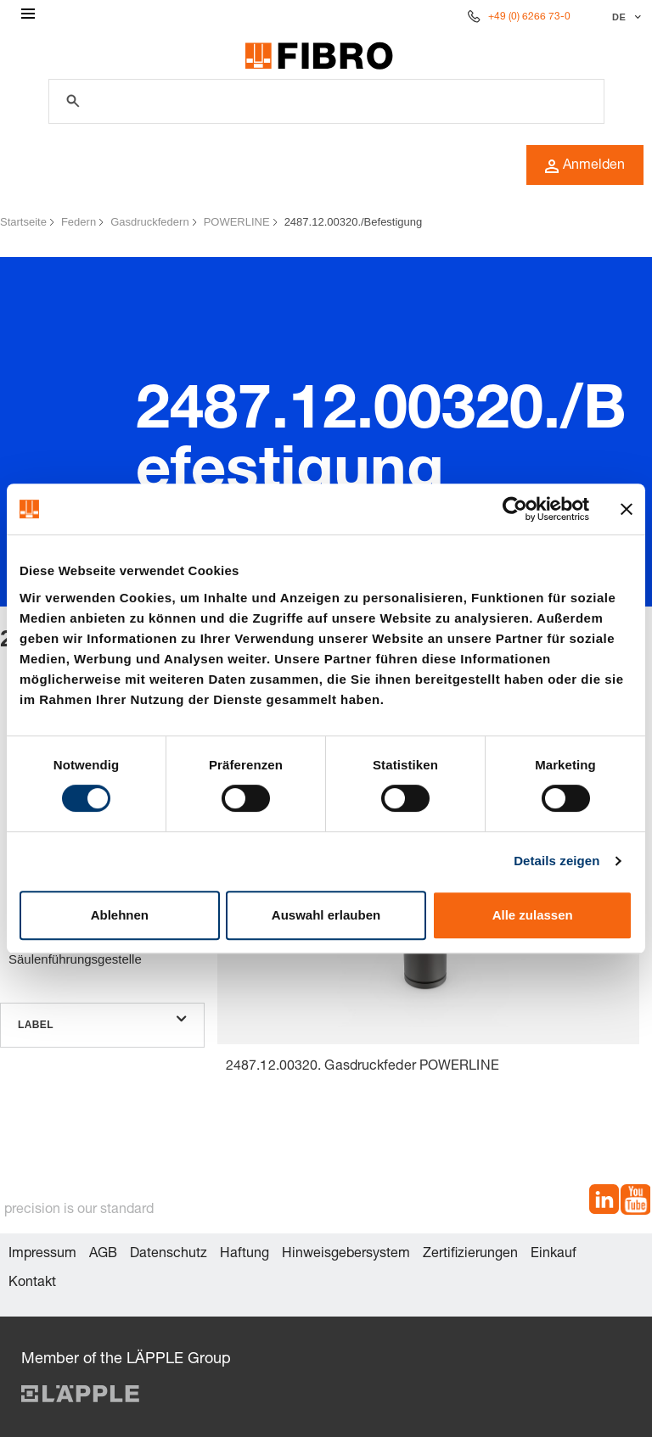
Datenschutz (168, 1254)
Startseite (23, 221)
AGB (103, 1254)
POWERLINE (237, 221)
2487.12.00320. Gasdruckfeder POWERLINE (362, 1067)
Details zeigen (556, 860)
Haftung (244, 1254)
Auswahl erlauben (326, 915)
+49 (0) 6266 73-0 (529, 17)
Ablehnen (120, 915)
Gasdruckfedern (149, 221)
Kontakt (32, 1283)
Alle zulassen (532, 915)
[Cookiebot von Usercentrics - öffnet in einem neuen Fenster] (515, 509)
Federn (78, 221)
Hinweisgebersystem (346, 1254)
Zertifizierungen (470, 1254)
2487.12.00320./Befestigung (353, 221)
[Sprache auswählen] (624, 17)
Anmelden (585, 166)
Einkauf (553, 1254)
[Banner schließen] (626, 509)
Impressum (42, 1254)
